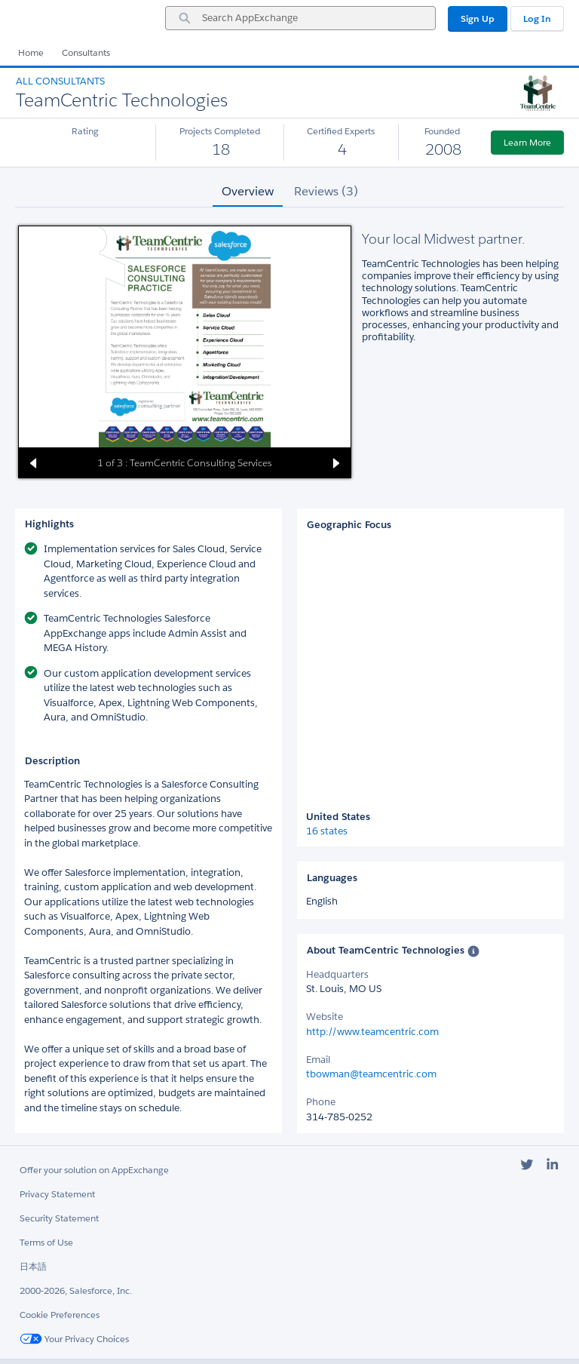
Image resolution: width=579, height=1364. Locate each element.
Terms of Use (46, 1242)
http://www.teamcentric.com (372, 1031)
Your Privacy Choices (74, 1338)
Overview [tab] (248, 191)
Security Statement (59, 1218)
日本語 (33, 1266)
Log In (537, 18)
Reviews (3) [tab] (326, 191)
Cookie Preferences (60, 1314)
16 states (327, 831)
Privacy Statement (57, 1193)
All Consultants (60, 81)
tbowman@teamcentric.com (371, 1074)
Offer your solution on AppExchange (94, 1169)
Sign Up (478, 18)
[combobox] (300, 18)
